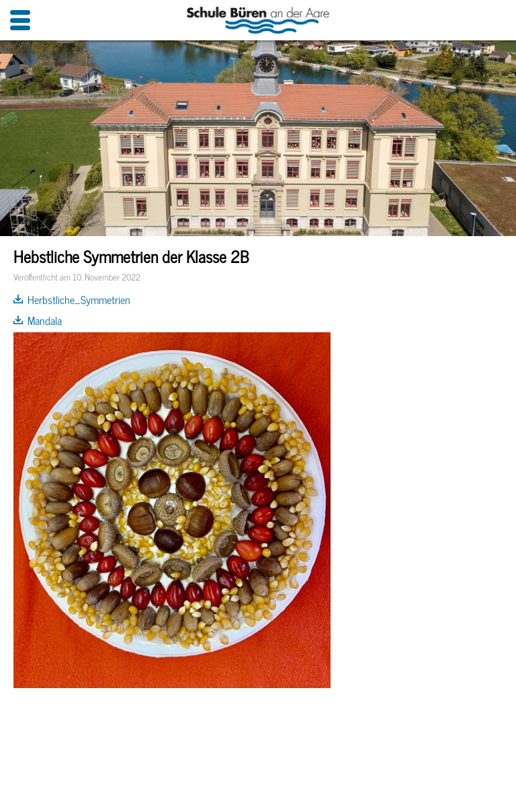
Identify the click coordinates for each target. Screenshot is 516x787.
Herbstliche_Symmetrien (79, 299)
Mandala (45, 320)
